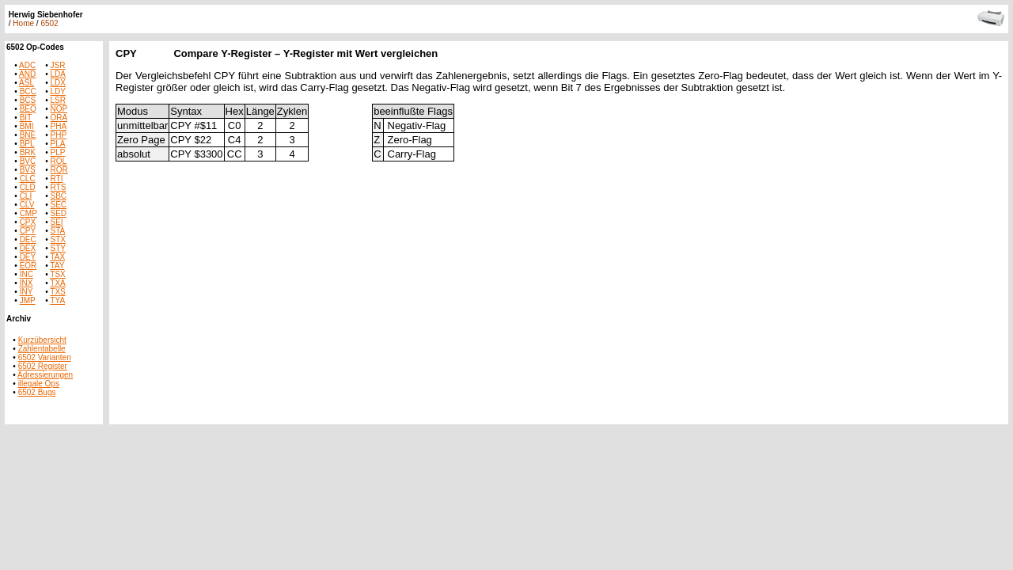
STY (58, 248)
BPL (27, 143)
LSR (58, 100)
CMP (28, 213)
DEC (28, 239)
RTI (57, 178)
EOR (28, 265)
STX (58, 239)
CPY (28, 230)
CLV (27, 204)
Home (23, 23)
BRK (28, 152)
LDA (58, 74)
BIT (26, 117)
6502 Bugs (37, 392)
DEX (28, 248)
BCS (28, 100)
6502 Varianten (44, 357)
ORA (59, 117)
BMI (27, 126)
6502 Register (42, 366)
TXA (57, 283)
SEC (59, 204)
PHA (59, 126)
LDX (58, 82)
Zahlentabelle (42, 348)
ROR (59, 169)
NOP (59, 108)
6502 (49, 23)
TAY (57, 265)
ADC (27, 65)
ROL (59, 161)
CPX (28, 222)
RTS (58, 187)
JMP (28, 300)
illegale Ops (38, 383)
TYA (57, 300)
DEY (28, 257)
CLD (28, 187)
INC (26, 274)
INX (26, 283)
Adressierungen (45, 374)
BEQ (28, 108)
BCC (28, 91)
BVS (28, 169)
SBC (59, 196)
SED (59, 213)
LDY (58, 91)
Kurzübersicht (42, 340)
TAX (57, 257)
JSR (58, 65)
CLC (28, 178)
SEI (57, 222)
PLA (58, 143)
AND (27, 74)
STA (58, 230)
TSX (57, 274)
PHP (59, 135)
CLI (26, 196)
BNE (28, 135)
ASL (26, 82)
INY (26, 291)
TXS (57, 291)
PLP (58, 152)
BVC (28, 161)
